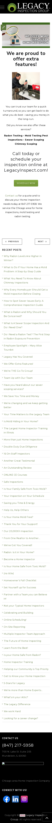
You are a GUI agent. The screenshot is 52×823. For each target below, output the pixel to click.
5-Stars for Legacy (14, 683)
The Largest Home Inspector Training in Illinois (26, 430)
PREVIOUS (12, 241)
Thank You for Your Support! (21, 524)
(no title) (9, 573)
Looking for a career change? (21, 718)
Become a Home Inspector (19, 559)
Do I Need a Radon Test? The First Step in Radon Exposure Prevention (27, 336)
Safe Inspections (13, 482)
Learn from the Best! (16, 648)
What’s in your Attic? (16, 697)
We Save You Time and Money (21, 396)
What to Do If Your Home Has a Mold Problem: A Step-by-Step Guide (25, 269)
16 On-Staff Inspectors (17, 453)
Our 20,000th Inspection (18, 531)
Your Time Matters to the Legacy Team (26, 414)
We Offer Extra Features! (18, 364)
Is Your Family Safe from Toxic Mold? (25, 489)
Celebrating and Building (18, 612)
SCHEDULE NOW (26, 183)
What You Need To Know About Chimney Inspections (22, 280)
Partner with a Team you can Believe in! (25, 596)
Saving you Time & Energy (19, 503)
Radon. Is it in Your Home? (19, 552)
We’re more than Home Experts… (23, 690)
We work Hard (12, 711)
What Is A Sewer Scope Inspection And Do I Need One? (26, 325)
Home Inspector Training (18, 662)
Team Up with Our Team (18, 378)
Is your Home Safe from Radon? (22, 655)
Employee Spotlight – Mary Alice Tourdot (23, 347)
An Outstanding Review (18, 468)
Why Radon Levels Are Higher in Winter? (23, 258)
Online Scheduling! (15, 620)
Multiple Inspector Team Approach (24, 634)
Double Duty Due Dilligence (20, 446)
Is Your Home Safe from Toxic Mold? (25, 566)
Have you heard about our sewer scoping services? (23, 387)
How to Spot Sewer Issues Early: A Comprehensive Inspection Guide (24, 303)
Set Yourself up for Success (20, 587)
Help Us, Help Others (16, 510)
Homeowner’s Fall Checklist (20, 580)
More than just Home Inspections (23, 439)
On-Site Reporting (14, 627)
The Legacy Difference (17, 704)
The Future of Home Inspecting (22, 641)
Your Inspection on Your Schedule (24, 496)
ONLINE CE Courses (15, 475)
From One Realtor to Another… (22, 538)
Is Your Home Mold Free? (18, 517)
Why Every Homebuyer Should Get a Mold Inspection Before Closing (26, 291)
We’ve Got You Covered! (18, 545)
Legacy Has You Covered (18, 357)
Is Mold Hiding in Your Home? (21, 421)
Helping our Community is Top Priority (26, 669)
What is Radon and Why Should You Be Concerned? (25, 314)
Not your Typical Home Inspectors (24, 605)
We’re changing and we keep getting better (26, 405)
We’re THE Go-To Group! (18, 371)
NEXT (42, 241)
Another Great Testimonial (19, 460)
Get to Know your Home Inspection (24, 676)
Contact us (11, 195)
